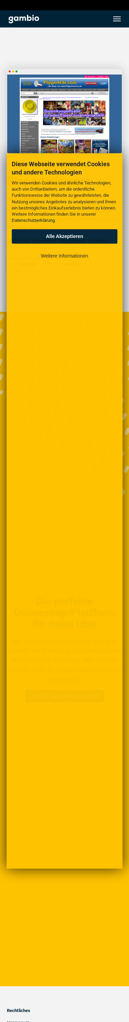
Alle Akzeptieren (64, 236)
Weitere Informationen (64, 256)
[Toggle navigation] (117, 19)
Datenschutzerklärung (33, 220)
